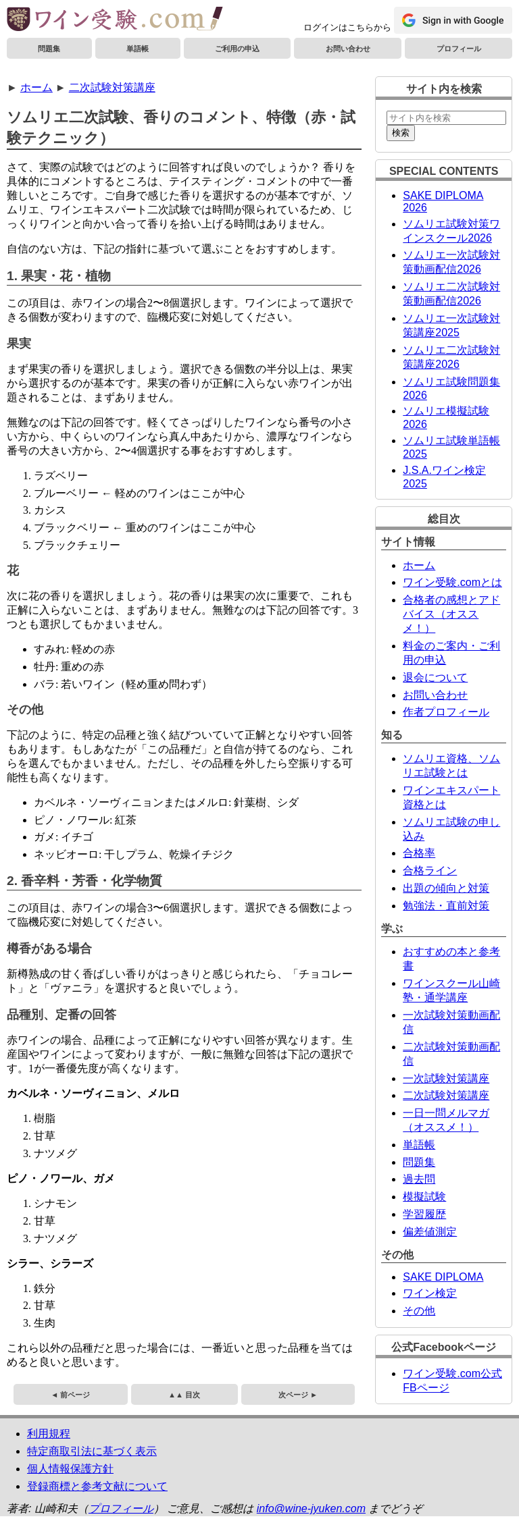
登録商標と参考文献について (97, 1486)
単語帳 (137, 49)
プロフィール (459, 49)
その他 (419, 1310)
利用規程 (48, 1433)
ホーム (36, 87)
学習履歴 (424, 1214)
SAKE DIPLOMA (443, 1277)
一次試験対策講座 (446, 1078)
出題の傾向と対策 (446, 888)
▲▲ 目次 (184, 1395)
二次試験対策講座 (112, 87)
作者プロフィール (446, 712)
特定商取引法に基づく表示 (92, 1451)
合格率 (419, 853)
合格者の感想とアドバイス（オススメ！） (451, 614)
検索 (401, 133)
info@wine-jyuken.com (311, 1508)
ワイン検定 (430, 1293)
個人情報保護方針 (70, 1468)
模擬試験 (424, 1196)
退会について (435, 677)
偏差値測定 (430, 1231)
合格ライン (430, 870)
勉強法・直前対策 (446, 905)
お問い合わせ (348, 49)
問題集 (49, 49)
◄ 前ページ (70, 1395)
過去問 (419, 1179)
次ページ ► (298, 1395)
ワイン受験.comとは (452, 582)
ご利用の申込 (237, 49)
